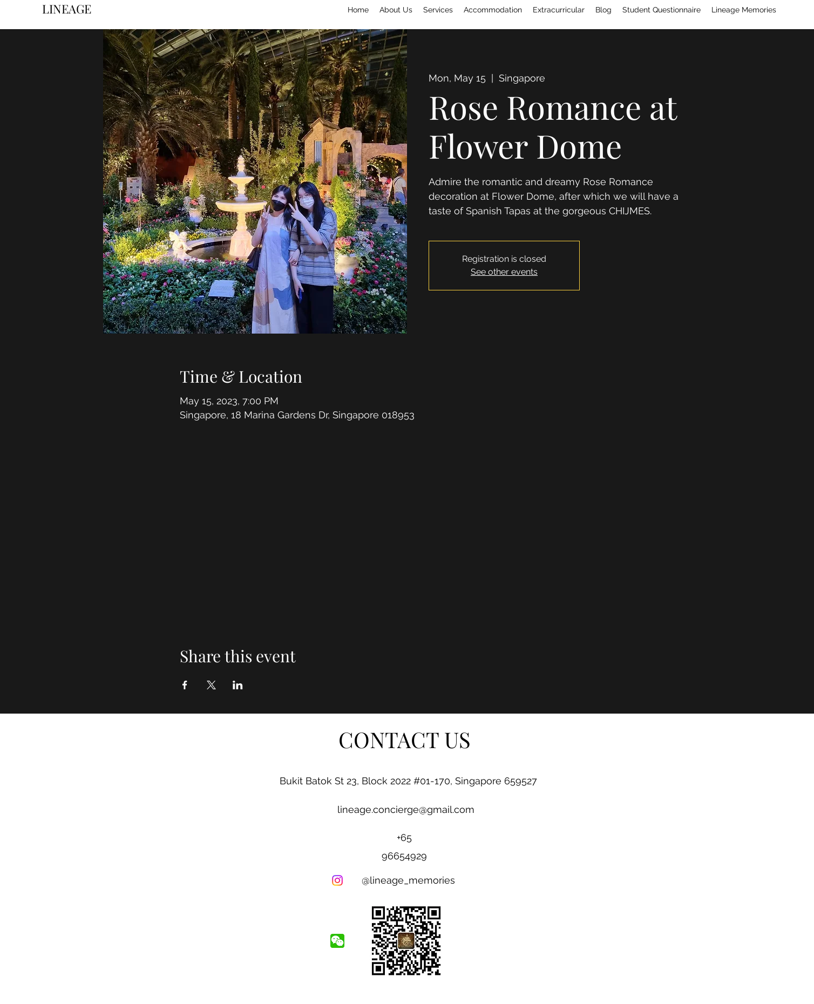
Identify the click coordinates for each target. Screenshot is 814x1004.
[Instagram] (337, 880)
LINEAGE (66, 9)
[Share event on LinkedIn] (238, 685)
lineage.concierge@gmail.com (405, 809)
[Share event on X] (211, 685)
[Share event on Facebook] (185, 685)
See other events (504, 272)
